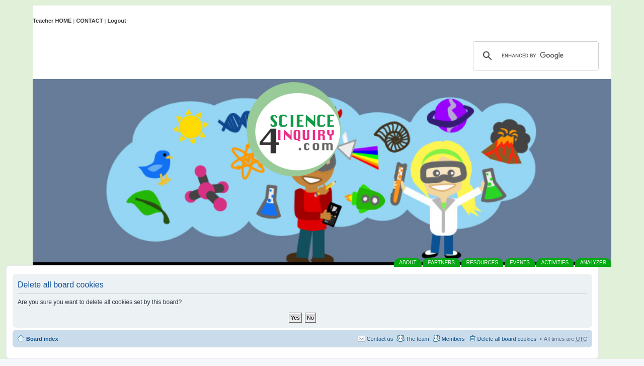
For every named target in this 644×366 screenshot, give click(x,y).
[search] (534, 56)
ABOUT (407, 262)
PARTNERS (441, 262)
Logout (116, 21)
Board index (42, 339)
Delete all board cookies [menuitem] (506, 339)
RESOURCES (482, 262)
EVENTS (520, 262)
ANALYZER (593, 262)
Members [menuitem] (453, 339)
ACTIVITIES (555, 262)
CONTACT (89, 21)
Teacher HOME (52, 21)
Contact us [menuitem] (380, 339)
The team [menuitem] (417, 339)
